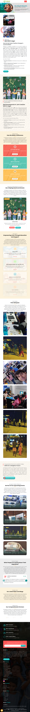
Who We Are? (6, 692)
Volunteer (5, 685)
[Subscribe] (12, 646)
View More (6, 71)
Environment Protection (7, 672)
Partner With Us (6, 687)
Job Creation (5, 667)
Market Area (5, 699)
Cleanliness (5, 669)
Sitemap (5, 700)
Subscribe (23, 645)
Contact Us (5, 696)
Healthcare (5, 664)
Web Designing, (17, 709)
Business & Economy (7, 668)
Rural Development (6, 671)
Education (5, 663)
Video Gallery (5, 695)
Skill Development (6, 666)
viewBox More (6, 659)
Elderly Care (5, 676)
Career (4, 688)
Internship (5, 686)
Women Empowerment (7, 673)
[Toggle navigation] (25, 1)
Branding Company (15, 710)
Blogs (4, 697)
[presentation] (4, 213)
